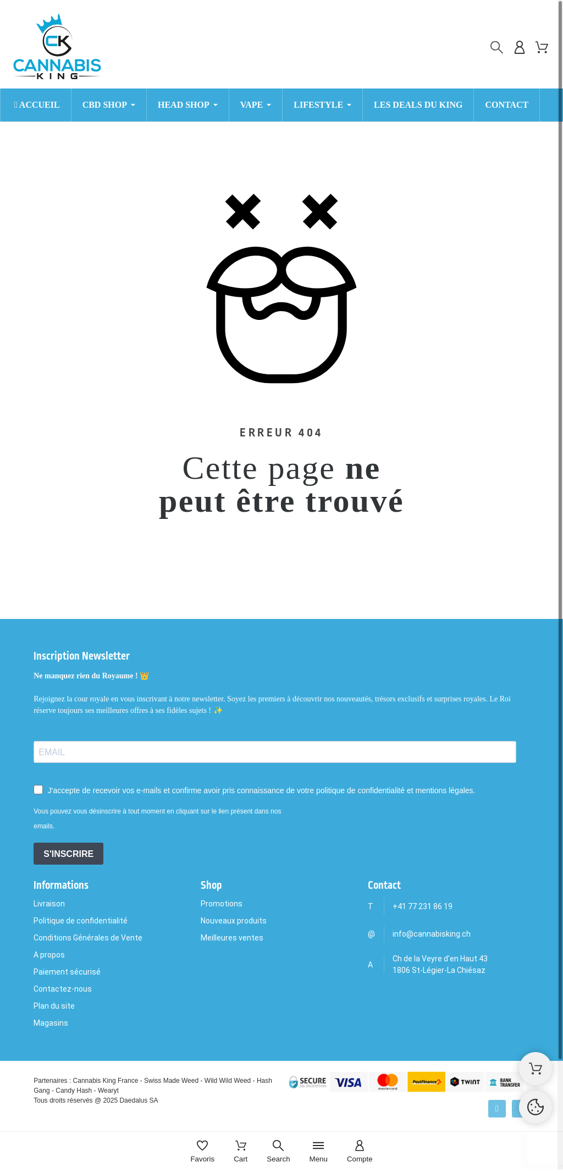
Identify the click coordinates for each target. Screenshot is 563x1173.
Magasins (51, 1023)
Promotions (221, 903)
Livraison (49, 903)
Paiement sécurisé (67, 971)
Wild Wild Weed (228, 1081)
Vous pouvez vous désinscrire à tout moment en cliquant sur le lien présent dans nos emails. (157, 818)
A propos (49, 954)
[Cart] (240, 1152)
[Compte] (359, 1152)
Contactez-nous (63, 988)
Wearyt (108, 1090)
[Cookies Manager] (535, 1107)
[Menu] (318, 1152)
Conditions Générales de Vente (88, 937)
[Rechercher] (497, 47)
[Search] (278, 1152)
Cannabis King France (106, 1081)
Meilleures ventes (232, 937)
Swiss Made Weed (171, 1081)
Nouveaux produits (234, 920)
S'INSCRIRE (68, 854)
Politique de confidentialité (81, 920)
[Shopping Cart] (535, 1068)
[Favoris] (202, 1152)
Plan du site (54, 1006)
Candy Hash (74, 1090)
